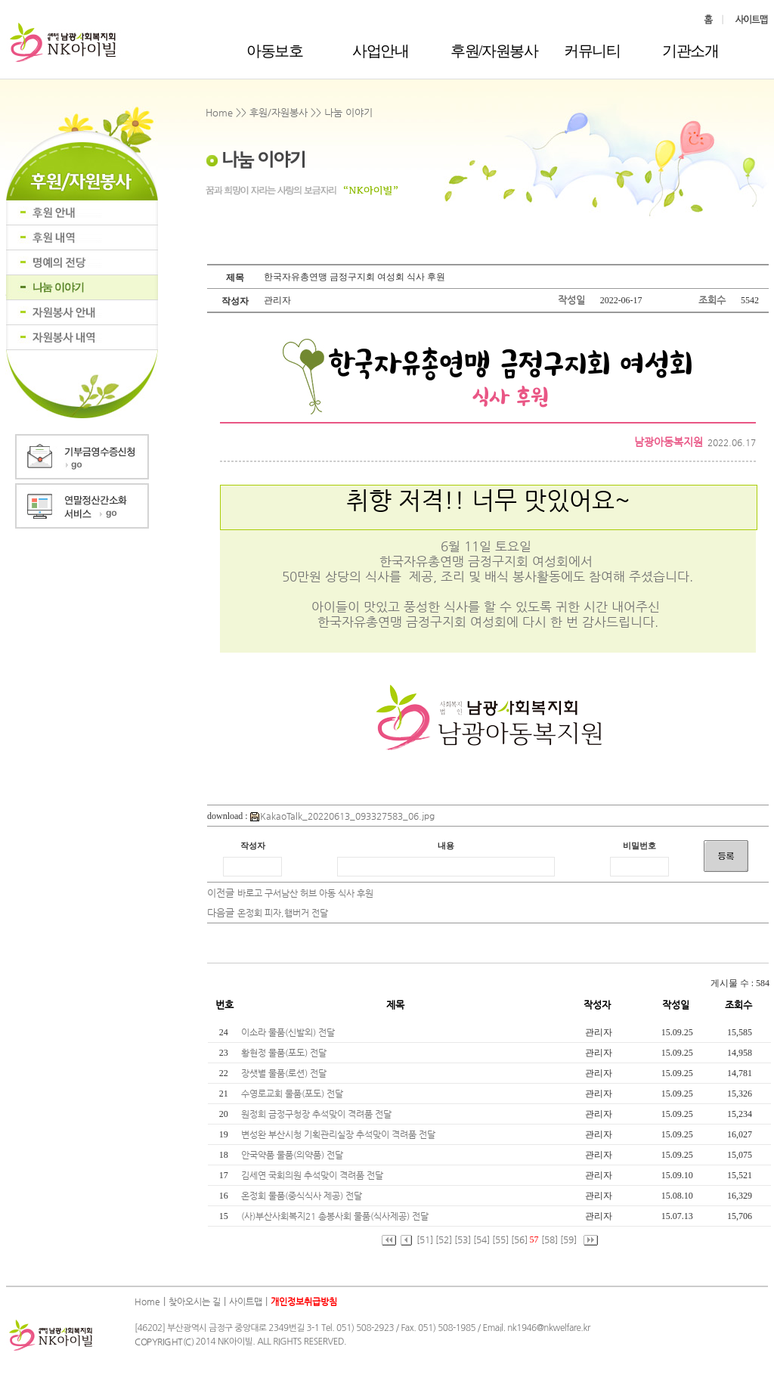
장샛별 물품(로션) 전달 (285, 1073)
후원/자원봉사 (493, 50)
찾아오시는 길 (195, 1301)
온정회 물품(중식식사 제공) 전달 (302, 1195)
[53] (462, 1239)
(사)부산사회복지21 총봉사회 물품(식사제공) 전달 (336, 1216)
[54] (481, 1239)
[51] (424, 1239)
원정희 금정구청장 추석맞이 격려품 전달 (317, 1114)
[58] (549, 1239)
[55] (500, 1239)
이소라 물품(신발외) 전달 (289, 1032)
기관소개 (690, 50)
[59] (568, 1239)
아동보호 (274, 50)
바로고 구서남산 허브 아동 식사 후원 (305, 893)
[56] (519, 1239)
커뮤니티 (592, 50)
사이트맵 (245, 1301)
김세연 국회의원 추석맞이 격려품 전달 (313, 1175)
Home (147, 1301)
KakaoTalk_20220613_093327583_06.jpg (342, 816)
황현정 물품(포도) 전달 (285, 1052)
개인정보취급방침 (304, 1301)
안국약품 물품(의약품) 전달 (293, 1154)
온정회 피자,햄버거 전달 (282, 912)
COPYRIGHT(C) (164, 1341)
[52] (443, 1239)
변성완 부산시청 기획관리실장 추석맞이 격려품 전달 (339, 1134)
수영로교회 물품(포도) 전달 (293, 1093)
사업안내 (380, 50)
